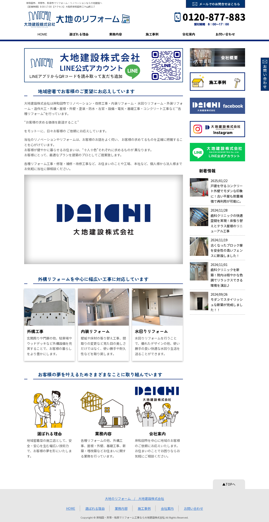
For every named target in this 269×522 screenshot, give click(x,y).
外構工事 (35, 331)
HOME (42, 34)
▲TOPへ (228, 484)
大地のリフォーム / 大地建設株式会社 (134, 498)
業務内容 (115, 34)
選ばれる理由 (79, 34)
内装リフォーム (95, 331)
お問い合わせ (225, 34)
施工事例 (152, 34)
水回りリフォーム (151, 331)
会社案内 (188, 34)
